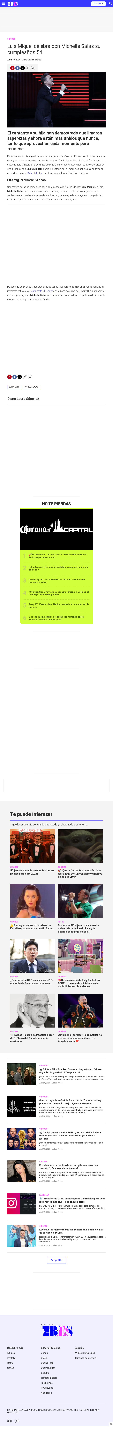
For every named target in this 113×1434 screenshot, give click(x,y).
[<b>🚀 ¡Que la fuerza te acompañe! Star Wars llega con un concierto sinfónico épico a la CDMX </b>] (80, 846)
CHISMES (11, 39)
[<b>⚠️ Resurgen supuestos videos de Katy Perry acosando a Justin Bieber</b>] (32, 901)
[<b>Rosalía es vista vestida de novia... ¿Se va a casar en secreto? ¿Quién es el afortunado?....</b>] (21, 1171)
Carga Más (56, 1260)
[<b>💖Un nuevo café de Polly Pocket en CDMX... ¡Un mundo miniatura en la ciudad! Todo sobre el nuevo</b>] (80, 956)
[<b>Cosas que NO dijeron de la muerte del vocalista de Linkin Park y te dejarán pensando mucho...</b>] (80, 901)
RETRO (61, 922)
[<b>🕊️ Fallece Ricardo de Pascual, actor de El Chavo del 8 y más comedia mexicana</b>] (32, 1011)
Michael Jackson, (36, 173)
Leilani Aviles (57, 1083)
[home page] (12, 3)
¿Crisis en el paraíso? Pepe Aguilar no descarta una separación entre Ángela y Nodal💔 (80, 1038)
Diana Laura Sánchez (31, 60)
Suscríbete (98, 3)
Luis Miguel (14, 387)
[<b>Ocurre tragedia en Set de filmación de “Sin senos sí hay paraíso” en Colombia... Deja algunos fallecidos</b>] (21, 1106)
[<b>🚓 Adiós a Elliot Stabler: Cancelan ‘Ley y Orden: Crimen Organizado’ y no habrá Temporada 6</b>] (21, 1074)
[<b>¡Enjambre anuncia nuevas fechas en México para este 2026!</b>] (32, 846)
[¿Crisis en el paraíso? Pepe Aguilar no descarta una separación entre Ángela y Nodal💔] (80, 1011)
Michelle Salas (31, 387)
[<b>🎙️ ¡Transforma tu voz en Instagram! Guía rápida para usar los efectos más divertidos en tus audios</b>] (21, 1203)
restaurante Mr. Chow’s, (42, 291)
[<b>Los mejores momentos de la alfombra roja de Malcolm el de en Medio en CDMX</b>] (21, 1236)
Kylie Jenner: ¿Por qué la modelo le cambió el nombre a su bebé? (58, 568)
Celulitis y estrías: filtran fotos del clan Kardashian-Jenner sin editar (57, 580)
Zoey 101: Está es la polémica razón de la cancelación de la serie (59, 605)
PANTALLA (44, 1195)
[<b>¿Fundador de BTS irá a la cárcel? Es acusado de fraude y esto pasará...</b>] (32, 956)
